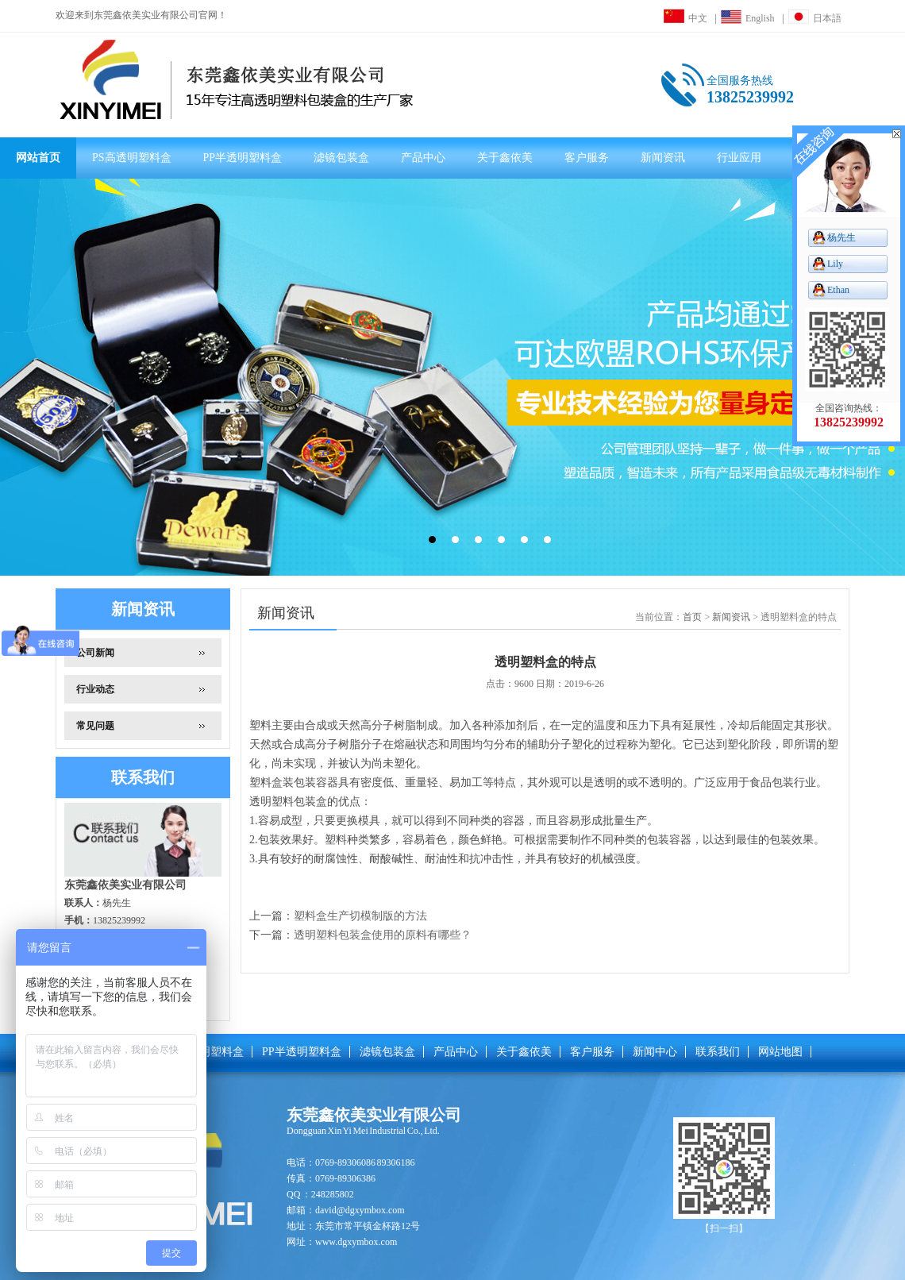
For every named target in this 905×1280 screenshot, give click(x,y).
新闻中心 (655, 1052)
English (748, 18)
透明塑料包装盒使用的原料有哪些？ (383, 935)
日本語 (814, 18)
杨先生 (841, 237)
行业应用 (739, 158)
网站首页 (38, 158)
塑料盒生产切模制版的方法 (360, 916)
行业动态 (95, 689)
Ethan (838, 289)
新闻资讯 (663, 158)
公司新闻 (95, 652)
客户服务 (586, 158)
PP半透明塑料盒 (243, 158)
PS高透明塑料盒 (131, 158)
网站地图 (780, 1052)
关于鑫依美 (505, 158)
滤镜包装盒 (341, 158)
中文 (685, 18)
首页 (692, 617)
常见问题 (95, 725)
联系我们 (717, 1052)
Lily (835, 263)
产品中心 (423, 158)
